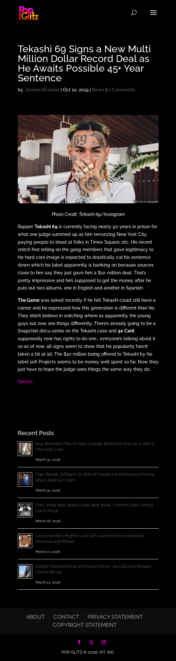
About (35, 617)
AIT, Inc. (106, 652)
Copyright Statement (85, 625)
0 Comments (121, 89)
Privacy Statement (115, 617)
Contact (66, 617)
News (98, 89)
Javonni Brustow (42, 89)
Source (25, 381)
